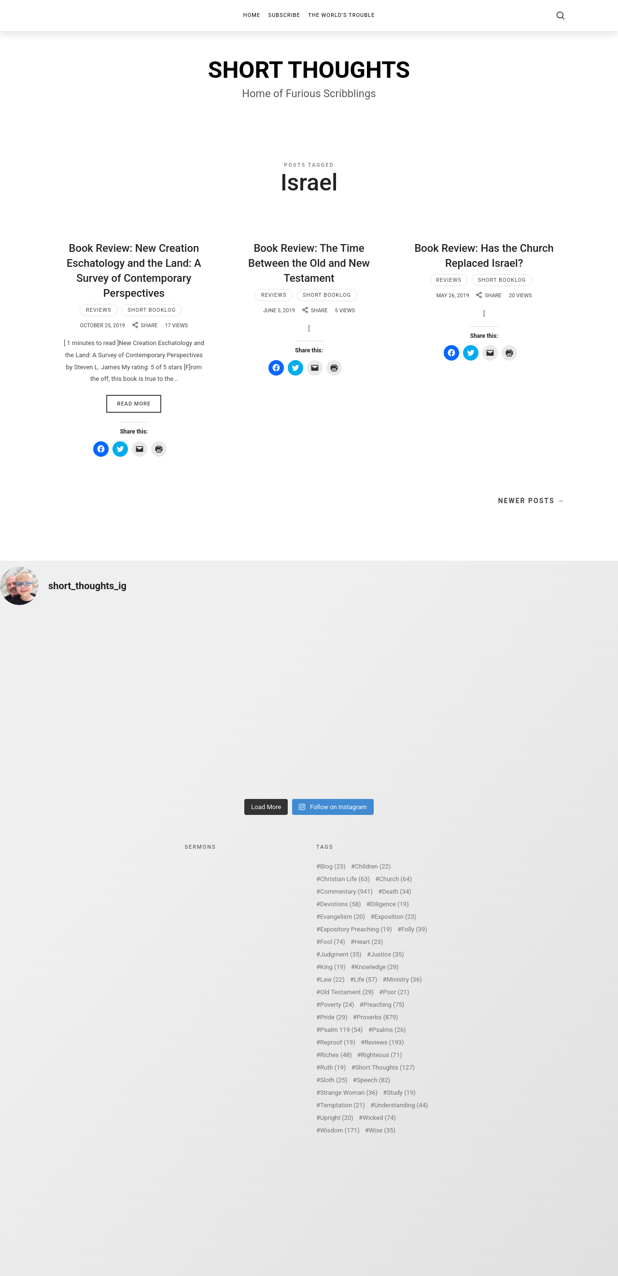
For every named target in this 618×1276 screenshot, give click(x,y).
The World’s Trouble (341, 15)
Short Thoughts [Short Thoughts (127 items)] (385, 1067)
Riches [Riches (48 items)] (336, 1055)
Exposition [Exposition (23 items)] (395, 917)
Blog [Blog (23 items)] (333, 866)
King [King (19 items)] (333, 967)
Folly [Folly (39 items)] (414, 929)
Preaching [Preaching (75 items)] (384, 1004)
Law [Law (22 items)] (332, 979)
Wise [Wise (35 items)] (382, 1130)
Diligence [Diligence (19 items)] (389, 904)
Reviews (99, 310)
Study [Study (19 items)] (401, 1092)
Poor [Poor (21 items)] (396, 992)
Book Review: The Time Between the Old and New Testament (309, 263)
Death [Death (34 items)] (396, 891)
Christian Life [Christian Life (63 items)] (345, 879)
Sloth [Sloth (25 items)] (334, 1080)
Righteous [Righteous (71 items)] (381, 1055)
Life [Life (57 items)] (365, 979)
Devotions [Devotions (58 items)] (340, 904)
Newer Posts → (531, 501)
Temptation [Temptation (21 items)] (342, 1105)
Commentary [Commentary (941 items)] (346, 891)
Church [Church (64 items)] (395, 879)
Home (251, 15)
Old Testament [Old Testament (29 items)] (347, 992)
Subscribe (284, 15)
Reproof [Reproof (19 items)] (337, 1042)
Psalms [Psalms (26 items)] (389, 1030)
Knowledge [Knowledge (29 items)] (377, 967)
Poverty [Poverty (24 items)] (337, 1004)
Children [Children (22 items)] (373, 866)
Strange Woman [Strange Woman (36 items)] (349, 1092)
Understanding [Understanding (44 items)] (401, 1105)
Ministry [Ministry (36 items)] (403, 979)
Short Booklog (151, 310)
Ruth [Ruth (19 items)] (333, 1067)
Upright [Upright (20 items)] (336, 1118)
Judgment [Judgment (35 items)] (341, 954)
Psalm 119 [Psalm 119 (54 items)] (341, 1030)
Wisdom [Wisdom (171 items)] (340, 1130)
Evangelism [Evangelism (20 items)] (342, 917)
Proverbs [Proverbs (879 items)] (377, 1017)
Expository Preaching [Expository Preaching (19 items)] (356, 929)
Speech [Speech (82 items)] (374, 1080)
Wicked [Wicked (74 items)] (379, 1118)
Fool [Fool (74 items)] (332, 942)
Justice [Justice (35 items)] (387, 954)
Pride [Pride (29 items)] (334, 1017)
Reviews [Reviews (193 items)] (384, 1042)
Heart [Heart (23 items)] (368, 942)
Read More (134, 404)
